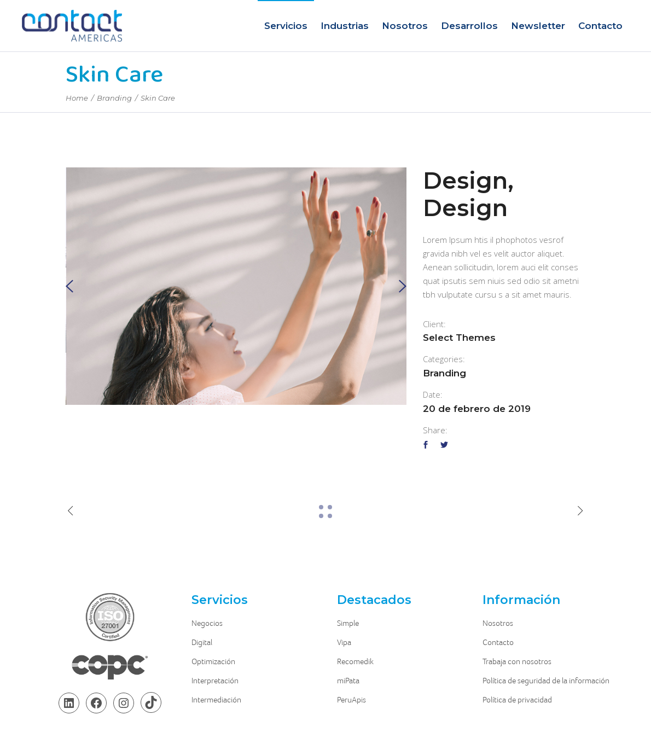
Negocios (207, 623)
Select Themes (459, 337)
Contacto (498, 642)
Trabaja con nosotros (517, 661)
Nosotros (498, 623)
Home (77, 98)
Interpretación (215, 680)
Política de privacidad (517, 699)
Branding (114, 98)
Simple (348, 623)
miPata (348, 680)
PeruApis (351, 699)
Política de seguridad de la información (546, 680)
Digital (201, 642)
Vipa (344, 642)
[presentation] (69, 286)
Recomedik (355, 661)
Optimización (213, 661)
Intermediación (216, 699)
